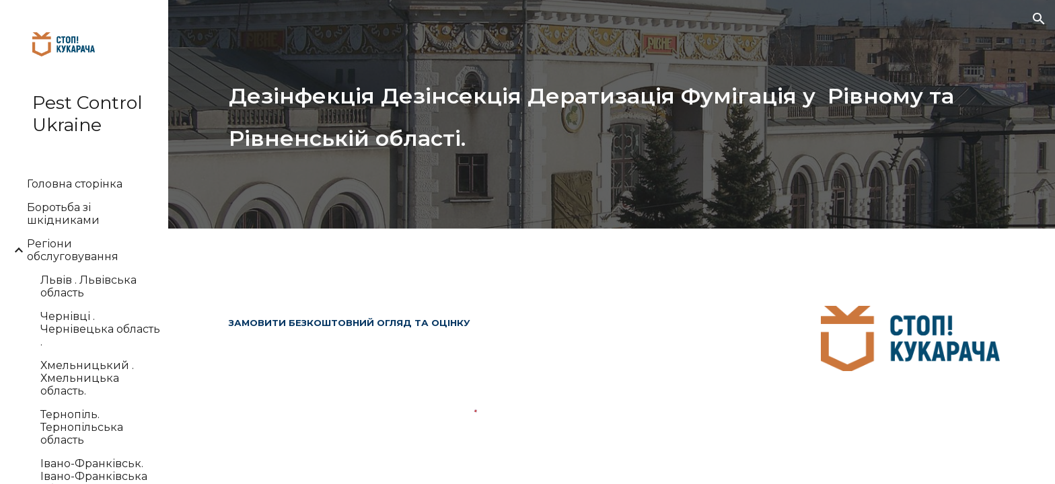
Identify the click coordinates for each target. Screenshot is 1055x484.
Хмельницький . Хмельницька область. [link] (87, 378)
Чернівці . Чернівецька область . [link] (100, 329)
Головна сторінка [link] (74, 183)
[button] (1039, 19)
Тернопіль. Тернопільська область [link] (81, 427)
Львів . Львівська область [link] (88, 286)
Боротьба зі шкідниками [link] (63, 214)
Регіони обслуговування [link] (72, 250)
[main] (611, 114)
